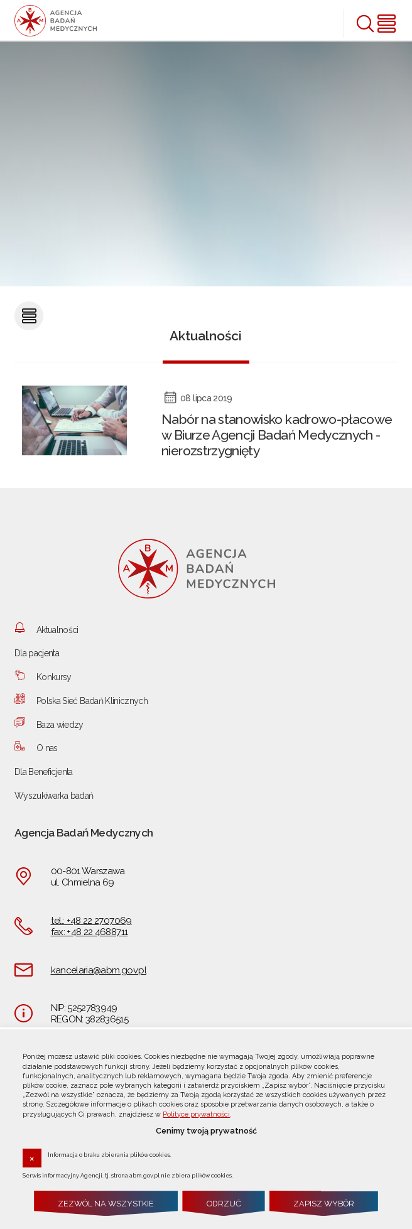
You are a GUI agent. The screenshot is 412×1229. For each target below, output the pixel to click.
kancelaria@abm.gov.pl (98, 970)
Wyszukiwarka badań (53, 796)
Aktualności (57, 630)
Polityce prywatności (196, 1114)
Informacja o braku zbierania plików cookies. (109, 1154)
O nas (47, 748)
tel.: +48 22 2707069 (91, 920)
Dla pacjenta (36, 653)
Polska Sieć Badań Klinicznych (92, 701)
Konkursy (54, 677)
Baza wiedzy (60, 725)
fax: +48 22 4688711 (89, 932)
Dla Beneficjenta (43, 772)
